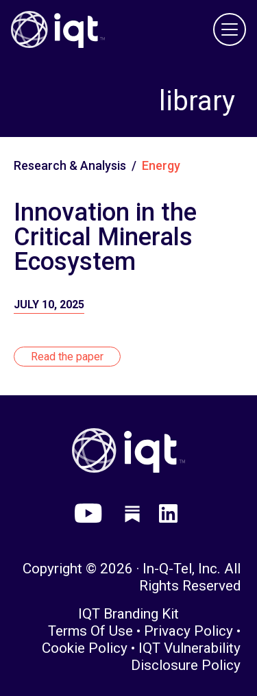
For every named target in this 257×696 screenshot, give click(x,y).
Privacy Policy (188, 631)
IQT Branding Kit (128, 614)
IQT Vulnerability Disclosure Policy (186, 656)
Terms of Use (90, 631)
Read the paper (67, 356)
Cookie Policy (84, 648)
